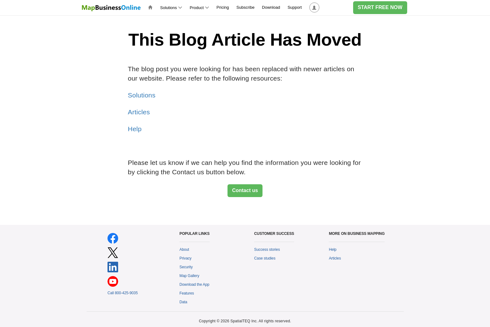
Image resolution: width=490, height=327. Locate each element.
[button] (314, 7)
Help (135, 128)
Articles (139, 112)
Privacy (185, 258)
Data (183, 302)
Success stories (267, 249)
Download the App (194, 284)
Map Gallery (189, 276)
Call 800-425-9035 (123, 293)
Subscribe (246, 7)
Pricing (223, 7)
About (184, 249)
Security (185, 267)
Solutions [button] (171, 7)
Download (271, 7)
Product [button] (199, 7)
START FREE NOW (380, 7)
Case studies (264, 258)
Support (295, 7)
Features (186, 293)
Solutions (141, 95)
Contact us (245, 190)
